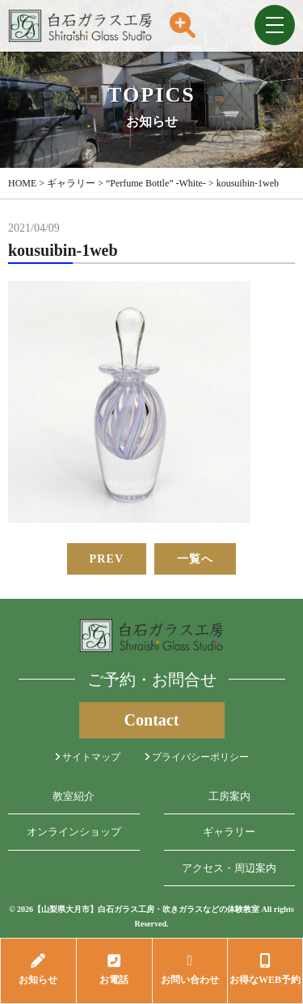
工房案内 (229, 796)
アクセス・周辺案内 (229, 868)
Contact (151, 720)
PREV (107, 559)
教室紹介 (74, 796)
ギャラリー (229, 832)
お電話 (114, 969)
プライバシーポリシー (197, 757)
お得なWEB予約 (265, 969)
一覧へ (195, 559)
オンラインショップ (74, 832)
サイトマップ (87, 757)
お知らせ (38, 969)
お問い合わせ (190, 969)
